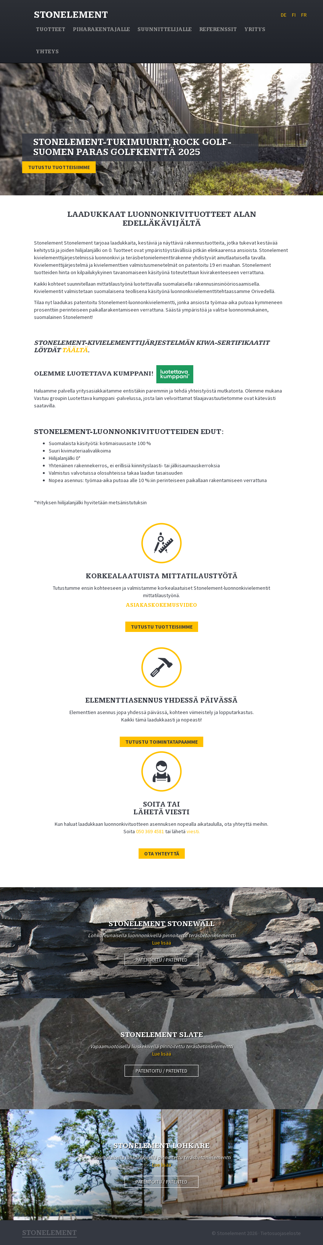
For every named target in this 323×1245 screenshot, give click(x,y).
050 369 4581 (150, 831)
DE (283, 14)
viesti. (193, 831)
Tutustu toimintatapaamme (161, 741)
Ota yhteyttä (161, 853)
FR (304, 14)
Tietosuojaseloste (281, 1233)
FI (294, 14)
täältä (75, 350)
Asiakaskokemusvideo (161, 605)
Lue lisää (161, 942)
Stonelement (71, 15)
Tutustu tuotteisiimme (59, 167)
